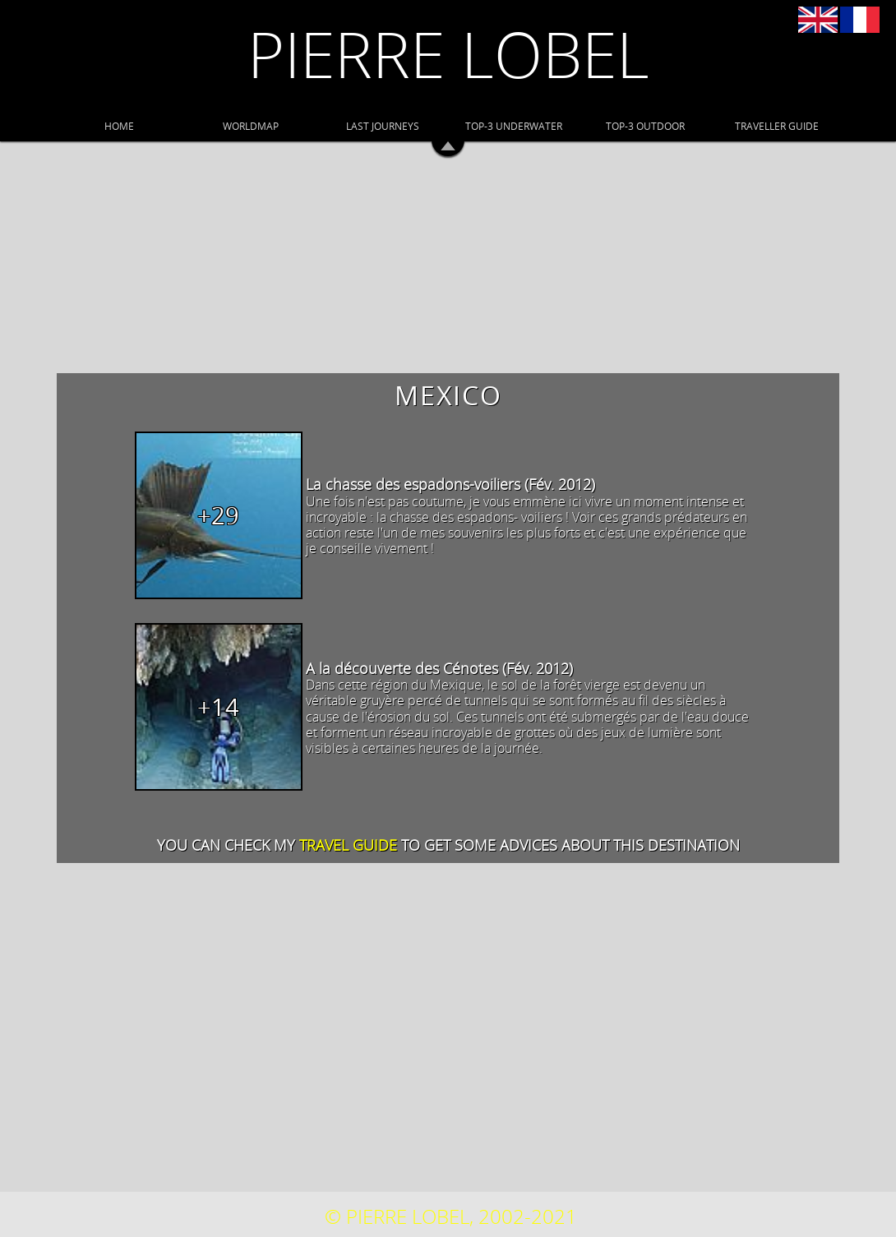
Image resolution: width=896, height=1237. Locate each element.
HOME (119, 126)
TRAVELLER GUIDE (777, 126)
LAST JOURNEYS (382, 126)
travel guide (348, 845)
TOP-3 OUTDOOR (645, 126)
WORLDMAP (251, 126)
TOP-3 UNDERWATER (513, 126)
